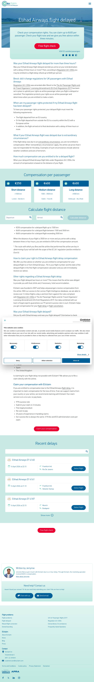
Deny (18, 360)
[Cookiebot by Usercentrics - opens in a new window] (81, 320)
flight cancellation (56, 306)
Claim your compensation (46, 429)
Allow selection (47, 360)
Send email (43, 595)
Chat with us (24, 595)
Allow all (76, 360)
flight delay (42, 306)
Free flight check (47, 46)
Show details (81, 354)
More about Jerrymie (22, 576)
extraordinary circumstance (49, 142)
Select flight (78, 469)
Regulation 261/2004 (65, 70)
